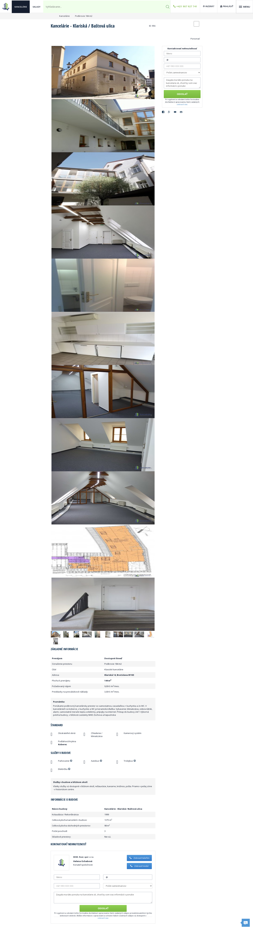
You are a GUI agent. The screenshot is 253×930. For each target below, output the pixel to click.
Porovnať (195, 38)
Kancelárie (21, 6)
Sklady (36, 6)
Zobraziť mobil (139, 866)
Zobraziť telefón (139, 858)
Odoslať (103, 908)
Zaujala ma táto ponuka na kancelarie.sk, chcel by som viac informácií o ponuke (103, 897)
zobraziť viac (103, 918)
